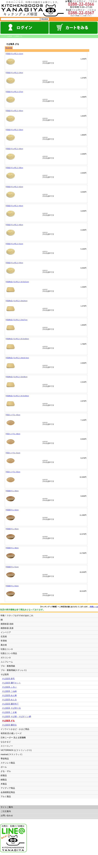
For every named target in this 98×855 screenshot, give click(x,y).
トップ (3, 36)
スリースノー (7, 746)
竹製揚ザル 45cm (12, 529)
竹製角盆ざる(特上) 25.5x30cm (17, 339)
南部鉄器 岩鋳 (7, 624)
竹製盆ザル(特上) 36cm (14, 149)
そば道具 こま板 (9, 712)
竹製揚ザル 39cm (12, 491)
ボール (4, 767)
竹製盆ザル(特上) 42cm (14, 187)
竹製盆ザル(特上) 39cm (14, 168)
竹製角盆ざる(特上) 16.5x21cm (17, 282)
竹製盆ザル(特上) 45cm (14, 206)
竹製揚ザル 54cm (12, 586)
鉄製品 (4, 775)
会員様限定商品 (8, 792)
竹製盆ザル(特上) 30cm (14, 111)
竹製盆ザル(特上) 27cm (14, 92)
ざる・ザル (6, 771)
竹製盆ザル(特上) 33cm (14, 130)
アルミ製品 (6, 796)
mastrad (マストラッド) (11, 754)
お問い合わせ (7, 815)
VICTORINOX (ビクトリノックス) (16, 750)
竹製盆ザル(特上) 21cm (14, 54)
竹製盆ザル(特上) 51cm (14, 244)
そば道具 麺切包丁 (10, 704)
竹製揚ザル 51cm (12, 567)
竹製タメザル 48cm (13, 434)
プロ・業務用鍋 (8, 666)
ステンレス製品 (8, 763)
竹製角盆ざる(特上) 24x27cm (16, 320)
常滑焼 (4, 641)
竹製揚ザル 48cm (12, 548)
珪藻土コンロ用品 (9, 653)
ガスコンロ (6, 657)
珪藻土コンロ (7, 649)
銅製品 (4, 780)
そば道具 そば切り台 (11, 708)
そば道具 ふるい (9, 687)
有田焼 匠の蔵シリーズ (11, 733)
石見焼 (4, 636)
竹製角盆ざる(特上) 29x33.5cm (17, 358)
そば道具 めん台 (9, 700)
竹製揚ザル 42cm (12, 510)
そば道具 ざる (17, 36)
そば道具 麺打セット (11, 683)
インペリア (6, 632)
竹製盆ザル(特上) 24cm (14, 73)
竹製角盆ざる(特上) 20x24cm (16, 301)
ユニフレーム (7, 662)
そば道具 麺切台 (9, 725)
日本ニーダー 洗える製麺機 (13, 737)
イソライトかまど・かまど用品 (15, 729)
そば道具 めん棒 (9, 695)
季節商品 (5, 759)
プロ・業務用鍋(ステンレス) (14, 670)
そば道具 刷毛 (8, 679)
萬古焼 (4, 645)
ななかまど (6, 742)
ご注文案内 (6, 811)
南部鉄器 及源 (7, 628)
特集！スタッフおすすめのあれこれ (17, 615)
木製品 (4, 784)
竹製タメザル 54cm (13, 472)
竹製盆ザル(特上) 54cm (14, 263)
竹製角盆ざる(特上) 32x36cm (16, 377)
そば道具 (9, 36)
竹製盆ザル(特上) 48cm (14, 225)
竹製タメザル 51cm (13, 453)
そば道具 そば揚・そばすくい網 (16, 716)
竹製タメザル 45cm (13, 415)
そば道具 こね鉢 (9, 691)
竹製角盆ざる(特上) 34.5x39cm (17, 396)
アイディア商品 (8, 788)
